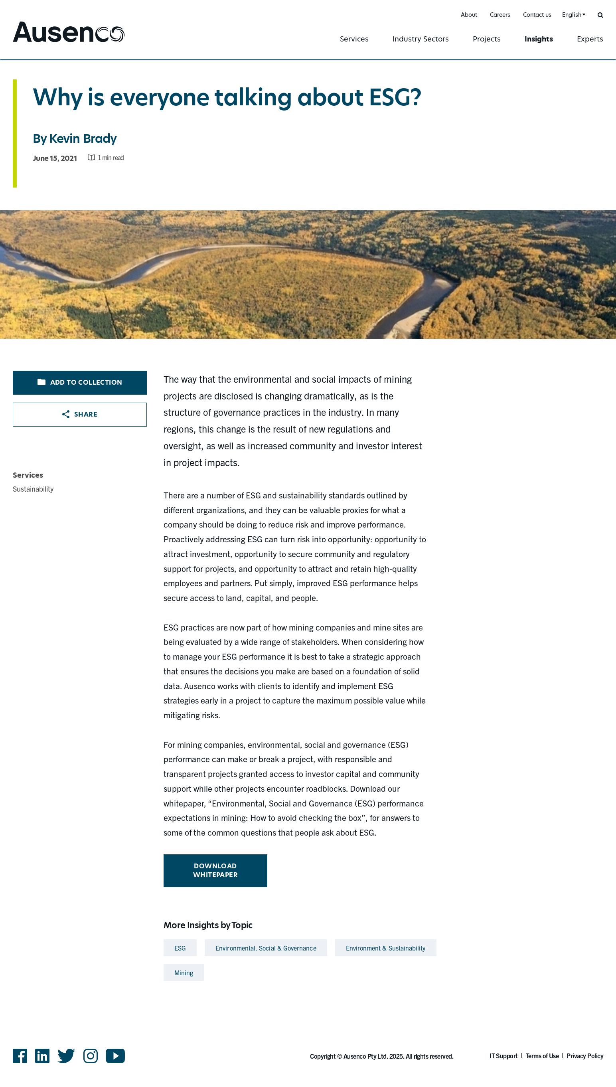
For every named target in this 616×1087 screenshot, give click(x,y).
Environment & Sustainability (386, 948)
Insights (539, 39)
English (571, 15)
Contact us (537, 15)
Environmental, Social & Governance (265, 948)
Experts (590, 39)
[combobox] (572, 15)
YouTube (115, 1056)
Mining (183, 972)
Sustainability (33, 488)
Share (79, 414)
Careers (500, 15)
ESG (180, 948)
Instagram (90, 1056)
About (469, 15)
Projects (487, 39)
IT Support (504, 1055)
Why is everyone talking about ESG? (227, 97)
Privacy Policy (585, 1055)
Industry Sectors (421, 39)
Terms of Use (542, 1055)
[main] (308, 522)
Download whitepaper (215, 870)
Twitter (66, 1056)
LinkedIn (42, 1056)
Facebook (20, 1056)
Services (354, 39)
